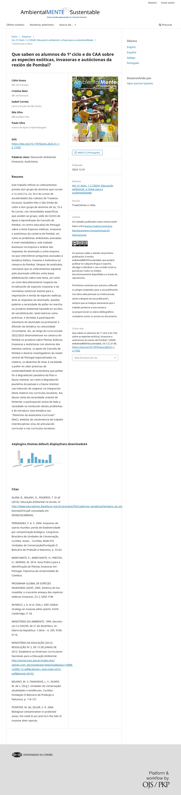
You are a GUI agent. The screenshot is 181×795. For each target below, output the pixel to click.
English (131, 47)
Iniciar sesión (168, 2)
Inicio (14, 36)
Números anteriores (42, 24)
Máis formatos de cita (86, 357)
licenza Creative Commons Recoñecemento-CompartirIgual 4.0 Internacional (92, 230)
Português (133, 63)
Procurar (165, 24)
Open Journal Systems (140, 83)
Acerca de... (66, 24)
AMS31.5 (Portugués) (88, 152)
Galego (131, 57)
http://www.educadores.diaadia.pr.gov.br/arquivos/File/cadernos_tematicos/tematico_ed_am (67, 506)
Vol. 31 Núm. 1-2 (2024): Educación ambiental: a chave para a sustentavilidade (52, 40)
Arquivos (26, 36)
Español (131, 52)
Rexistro (152, 2)
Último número (15, 24)
